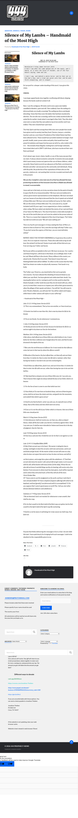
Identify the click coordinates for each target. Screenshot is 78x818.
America (16, 31)
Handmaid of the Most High (21, 47)
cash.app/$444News (15, 679)
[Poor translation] (10, 764)
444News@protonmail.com (17, 598)
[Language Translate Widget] (49, 641)
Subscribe (46, 608)
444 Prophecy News (20, 746)
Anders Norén (16, 749)
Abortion (8, 31)
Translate (53, 643)
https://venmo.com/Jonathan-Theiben (20, 683)
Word (28, 31)
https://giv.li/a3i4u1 (14, 694)
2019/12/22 (36, 47)
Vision (22, 31)
